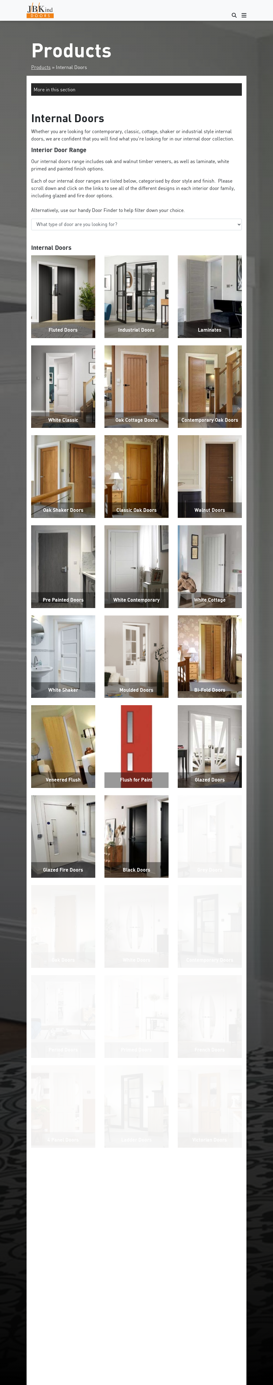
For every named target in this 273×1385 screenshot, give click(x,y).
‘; (136, 224)
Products (41, 67)
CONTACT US (136, 1220)
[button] (136, 89)
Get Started (136, 1344)
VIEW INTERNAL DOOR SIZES (136, 1206)
